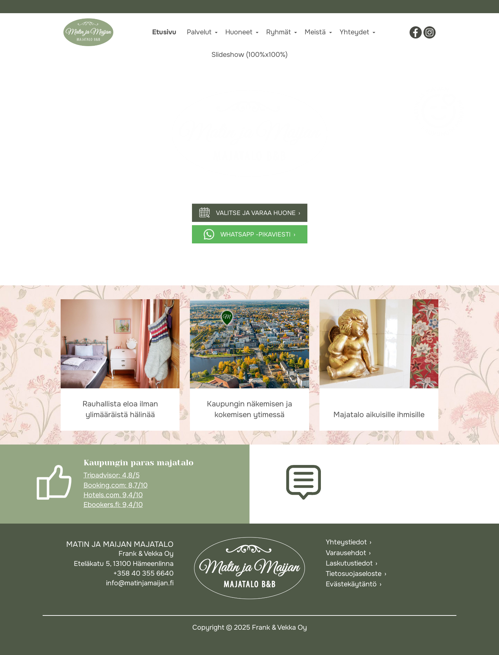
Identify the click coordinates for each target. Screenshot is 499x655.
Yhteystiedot (346, 542)
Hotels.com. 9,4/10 (113, 495)
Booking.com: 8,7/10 (116, 485)
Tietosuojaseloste (354, 573)
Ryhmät (278, 32)
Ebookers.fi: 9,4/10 (113, 504)
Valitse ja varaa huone (256, 212)
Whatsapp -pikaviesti (255, 234)
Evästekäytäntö (351, 584)
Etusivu (164, 32)
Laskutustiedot (349, 563)
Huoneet (238, 32)
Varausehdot (346, 553)
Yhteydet (354, 32)
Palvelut (199, 32)
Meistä (315, 32)
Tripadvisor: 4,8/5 (112, 475)
